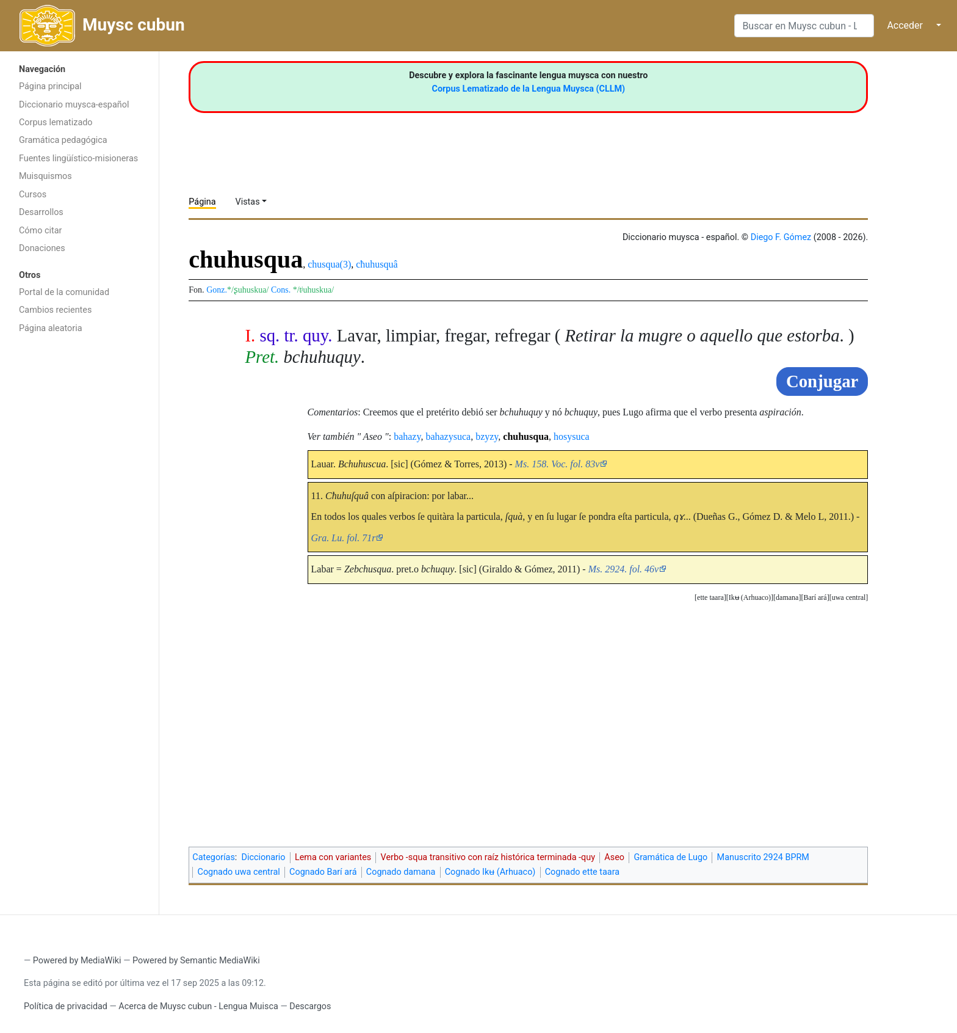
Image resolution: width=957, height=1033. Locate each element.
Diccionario (264, 857)
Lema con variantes (333, 857)
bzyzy (486, 436)
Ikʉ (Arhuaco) (750, 597)
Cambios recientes (55, 310)
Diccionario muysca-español (74, 105)
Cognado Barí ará (322, 872)
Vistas (248, 202)
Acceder (905, 25)
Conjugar (822, 381)
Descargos (310, 1006)
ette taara (710, 597)
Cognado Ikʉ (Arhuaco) (490, 872)
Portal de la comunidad (64, 292)
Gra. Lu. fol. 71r (343, 538)
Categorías (213, 857)
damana (787, 597)
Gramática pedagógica (63, 140)
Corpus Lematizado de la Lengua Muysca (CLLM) (529, 89)
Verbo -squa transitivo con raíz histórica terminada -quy (488, 857)
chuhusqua (526, 436)
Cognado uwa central (239, 872)
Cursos (32, 194)
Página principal (50, 86)
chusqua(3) (329, 264)
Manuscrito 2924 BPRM (763, 857)
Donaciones (42, 248)
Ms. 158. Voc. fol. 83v (557, 464)
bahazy (407, 436)
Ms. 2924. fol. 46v (623, 569)
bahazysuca (448, 436)
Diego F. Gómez (781, 237)
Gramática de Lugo (670, 857)
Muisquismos (45, 176)
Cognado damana (401, 872)
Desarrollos (41, 212)
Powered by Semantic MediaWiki (196, 960)
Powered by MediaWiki (77, 960)
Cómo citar (40, 230)
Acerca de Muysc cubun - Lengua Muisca (198, 1006)
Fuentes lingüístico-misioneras (78, 158)
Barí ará (814, 597)
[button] (849, 597)
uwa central (849, 597)
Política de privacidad (65, 1006)
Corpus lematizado (56, 122)
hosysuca (572, 436)
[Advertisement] (79, 534)
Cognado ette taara (582, 872)
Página (202, 202)
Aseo (614, 857)
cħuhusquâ (376, 264)
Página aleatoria (50, 328)
